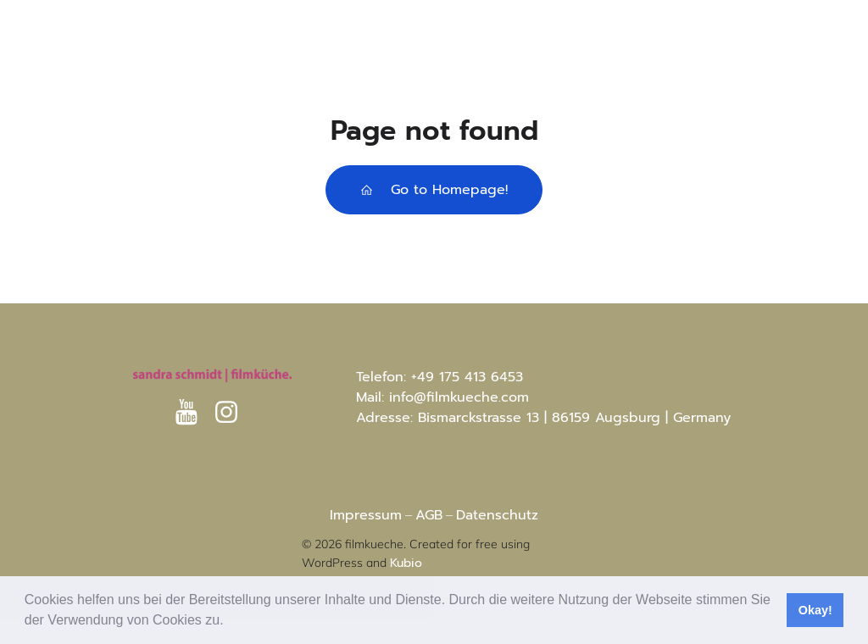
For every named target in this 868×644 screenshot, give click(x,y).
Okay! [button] (815, 610)
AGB (428, 515)
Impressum (366, 515)
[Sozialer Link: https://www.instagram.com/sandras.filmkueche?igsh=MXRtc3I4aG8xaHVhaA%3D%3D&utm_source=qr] (233, 412)
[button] (229, 622)
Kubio (406, 563)
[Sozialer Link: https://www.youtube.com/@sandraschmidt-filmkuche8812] (193, 412)
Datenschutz (497, 515)
